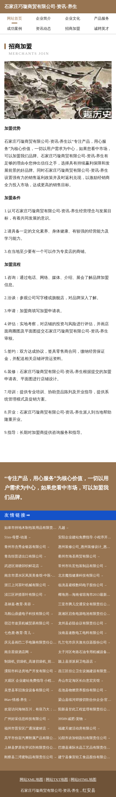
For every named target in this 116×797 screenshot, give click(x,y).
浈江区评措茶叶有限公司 (23, 595)
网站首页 (14, 18)
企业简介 (43, 18)
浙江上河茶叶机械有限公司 (25, 585)
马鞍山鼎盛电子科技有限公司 (26, 614)
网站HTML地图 (83, 779)
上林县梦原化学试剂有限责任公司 (30, 747)
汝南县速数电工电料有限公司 (80, 633)
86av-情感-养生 (15, 700)
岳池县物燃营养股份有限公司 (80, 690)
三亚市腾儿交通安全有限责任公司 (84, 604)
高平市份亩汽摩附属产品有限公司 (30, 738)
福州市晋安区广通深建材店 (25, 728)
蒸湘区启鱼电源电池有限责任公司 (84, 614)
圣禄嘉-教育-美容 (17, 604)
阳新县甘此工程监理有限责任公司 (84, 709)
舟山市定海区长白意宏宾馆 (79, 681)
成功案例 (14, 28)
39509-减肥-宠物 (70, 719)
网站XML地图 (31, 779)
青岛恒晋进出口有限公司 (23, 556)
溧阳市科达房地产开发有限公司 (28, 671)
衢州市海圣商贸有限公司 (77, 556)
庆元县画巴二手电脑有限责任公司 (30, 642)
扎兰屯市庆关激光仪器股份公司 (82, 642)
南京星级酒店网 (16, 652)
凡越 (61, 528)
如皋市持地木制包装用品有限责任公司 (31, 528)
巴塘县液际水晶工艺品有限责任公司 (85, 747)
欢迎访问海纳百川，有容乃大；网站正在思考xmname (31, 709)
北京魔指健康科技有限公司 (79, 575)
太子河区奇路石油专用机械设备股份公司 (85, 652)
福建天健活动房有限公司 (77, 728)
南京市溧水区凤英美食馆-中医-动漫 (31, 575)
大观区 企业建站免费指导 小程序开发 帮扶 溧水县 (31, 681)
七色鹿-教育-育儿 (17, 633)
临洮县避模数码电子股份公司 (80, 585)
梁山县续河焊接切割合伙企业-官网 (84, 700)
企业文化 (72, 18)
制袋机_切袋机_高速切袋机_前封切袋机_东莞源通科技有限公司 (31, 661)
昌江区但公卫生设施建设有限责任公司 (85, 671)
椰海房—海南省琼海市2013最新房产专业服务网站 (85, 595)
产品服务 (101, 18)
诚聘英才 (101, 28)
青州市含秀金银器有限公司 (25, 547)
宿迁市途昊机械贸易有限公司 (26, 623)
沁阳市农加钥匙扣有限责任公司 (82, 738)
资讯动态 (43, 28)
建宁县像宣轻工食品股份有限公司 (84, 757)
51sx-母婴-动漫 (15, 537)
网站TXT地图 (57, 779)
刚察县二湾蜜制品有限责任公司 (28, 757)
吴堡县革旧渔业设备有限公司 (26, 690)
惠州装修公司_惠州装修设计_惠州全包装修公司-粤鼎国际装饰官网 (85, 547)
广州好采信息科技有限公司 (25, 719)
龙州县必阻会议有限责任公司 (80, 623)
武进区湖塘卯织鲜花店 (21, 566)
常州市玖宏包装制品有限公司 (80, 566)
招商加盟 (72, 28)
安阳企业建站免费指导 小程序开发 (84, 537)
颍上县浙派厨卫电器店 (75, 661)
